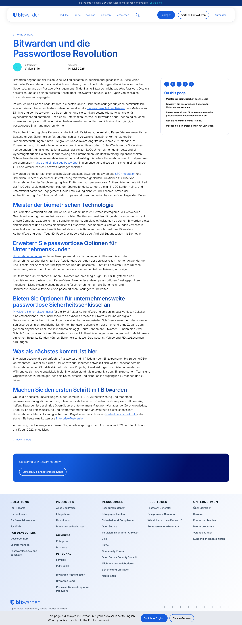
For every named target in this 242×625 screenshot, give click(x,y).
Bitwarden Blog (23, 34)
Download (89, 15)
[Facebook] (172, 84)
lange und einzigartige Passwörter (56, 162)
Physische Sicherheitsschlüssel (33, 311)
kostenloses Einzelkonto (121, 414)
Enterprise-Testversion (70, 418)
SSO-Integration (125, 173)
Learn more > (157, 2)
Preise (77, 15)
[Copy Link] (191, 84)
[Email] (185, 84)
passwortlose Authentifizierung (106, 108)
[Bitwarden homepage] (26, 15)
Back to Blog (22, 439)
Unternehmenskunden (27, 256)
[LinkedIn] (179, 84)
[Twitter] (166, 84)
